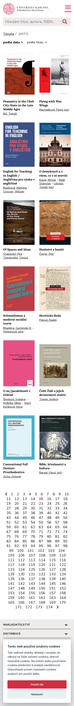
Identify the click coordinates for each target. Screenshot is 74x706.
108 (42, 555)
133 (52, 574)
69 (25, 531)
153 (11, 593)
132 (42, 574)
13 (25, 498)
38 (33, 513)
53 (25, 522)
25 (57, 503)
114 (42, 560)
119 (32, 564)
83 (8, 541)
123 (11, 569)
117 (11, 564)
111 (11, 560)
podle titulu (37, 42)
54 (33, 522)
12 (17, 498)
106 (21, 555)
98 (65, 546)
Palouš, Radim (48, 320)
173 (39, 607)
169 (52, 602)
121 (52, 564)
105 (11, 555)
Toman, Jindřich (48, 399)
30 (33, 508)
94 (33, 546)
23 (41, 503)
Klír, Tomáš (10, 114)
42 (65, 513)
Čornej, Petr (46, 254)
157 (52, 593)
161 (32, 597)
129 (11, 574)
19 (8, 503)
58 (65, 522)
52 (17, 522)
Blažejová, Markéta (15, 188)
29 (25, 508)
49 (57, 517)
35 (8, 513)
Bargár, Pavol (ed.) (50, 473)
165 (11, 602)
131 (32, 574)
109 (52, 555)
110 (62, 555)
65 (57, 527)
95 (41, 546)
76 (17, 536)
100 (20, 550)
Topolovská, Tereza (15, 258)
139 (52, 579)
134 (62, 574)
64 (49, 527)
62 (33, 527)
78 (33, 536)
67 (8, 531)
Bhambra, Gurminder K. (17, 328)
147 (11, 588)
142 (21, 583)
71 (41, 531)
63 (41, 527)
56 (49, 522)
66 (65, 527)
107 (32, 555)
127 (52, 569)
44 (17, 517)
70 (33, 531)
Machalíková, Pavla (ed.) (54, 110)
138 (42, 579)
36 (17, 513)
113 (32, 560)
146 (62, 583)
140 (62, 579)
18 (65, 498)
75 (8, 536)
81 (57, 536)
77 (25, 536)
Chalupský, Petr (12, 254)
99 (11, 550)
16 (49, 498)
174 (49, 607)
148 (21, 588)
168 (42, 602)
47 (41, 517)
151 (52, 588)
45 (25, 517)
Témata (8, 34)
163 (52, 597)
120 (42, 564)
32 (49, 508)
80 (49, 536)
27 (8, 508)
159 (11, 597)
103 (51, 550)
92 (17, 546)
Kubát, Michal (47, 180)
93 (25, 546)
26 (65, 503)
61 (25, 527)
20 (17, 503)
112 (21, 560)
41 (57, 513)
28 (17, 508)
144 (42, 583)
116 (62, 560)
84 (17, 541)
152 (62, 588)
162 (42, 597)
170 (62, 602)
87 (41, 541)
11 (8, 498)
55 (41, 522)
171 (18, 607)
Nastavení (37, 694)
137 (32, 579)
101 (30, 550)
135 (11, 579)
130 (21, 574)
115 (52, 560)
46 (33, 517)
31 (41, 508)
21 (25, 503)
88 (49, 541)
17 (57, 498)
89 (57, 541)
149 (32, 588)
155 (32, 593)
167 (32, 602)
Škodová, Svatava (14, 399)
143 (32, 583)
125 (32, 569)
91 (8, 546)
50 (65, 517)
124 (21, 569)
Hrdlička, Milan (12, 403)
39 (41, 513)
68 (17, 531)
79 (41, 536)
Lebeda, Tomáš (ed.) (51, 185)
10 (67, 494)
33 (57, 508)
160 (21, 597)
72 (49, 531)
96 (49, 546)
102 (41, 550)
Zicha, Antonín (12, 476)
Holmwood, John (13, 331)
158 (62, 593)
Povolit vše (37, 684)
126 (42, 569)
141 (11, 583)
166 (21, 602)
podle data (13, 42)
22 (33, 503)
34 (65, 508)
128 (62, 569)
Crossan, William (13, 191)
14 (33, 498)
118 (21, 564)
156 (42, 593)
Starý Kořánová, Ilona (17, 405)
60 (17, 527)
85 (25, 541)
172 (29, 607)
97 (57, 546)
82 (65, 536)
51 (8, 522)
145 (52, 583)
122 (62, 564)
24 (49, 503)
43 (8, 517)
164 (62, 597)
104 (61, 550)
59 (8, 527)
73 (57, 531)
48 (49, 517)
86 (33, 541)
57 (57, 522)
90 (65, 541)
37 (25, 513)
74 (65, 531)
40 (49, 513)
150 (42, 588)
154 (21, 593)
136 (21, 579)
